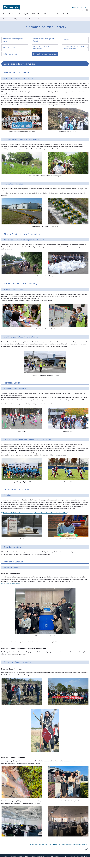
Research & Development (45, 14)
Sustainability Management (41, 844)
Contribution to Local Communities (45, 54)
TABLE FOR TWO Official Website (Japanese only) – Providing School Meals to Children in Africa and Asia (34, 513)
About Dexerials (13, 14)
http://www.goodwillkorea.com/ (11, 583)
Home (4, 18)
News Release (57, 14)
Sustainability (22, 14)
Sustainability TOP (82, 844)
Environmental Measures (63, 844)
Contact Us (66, 14)
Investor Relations (32, 14)
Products (5, 14)
